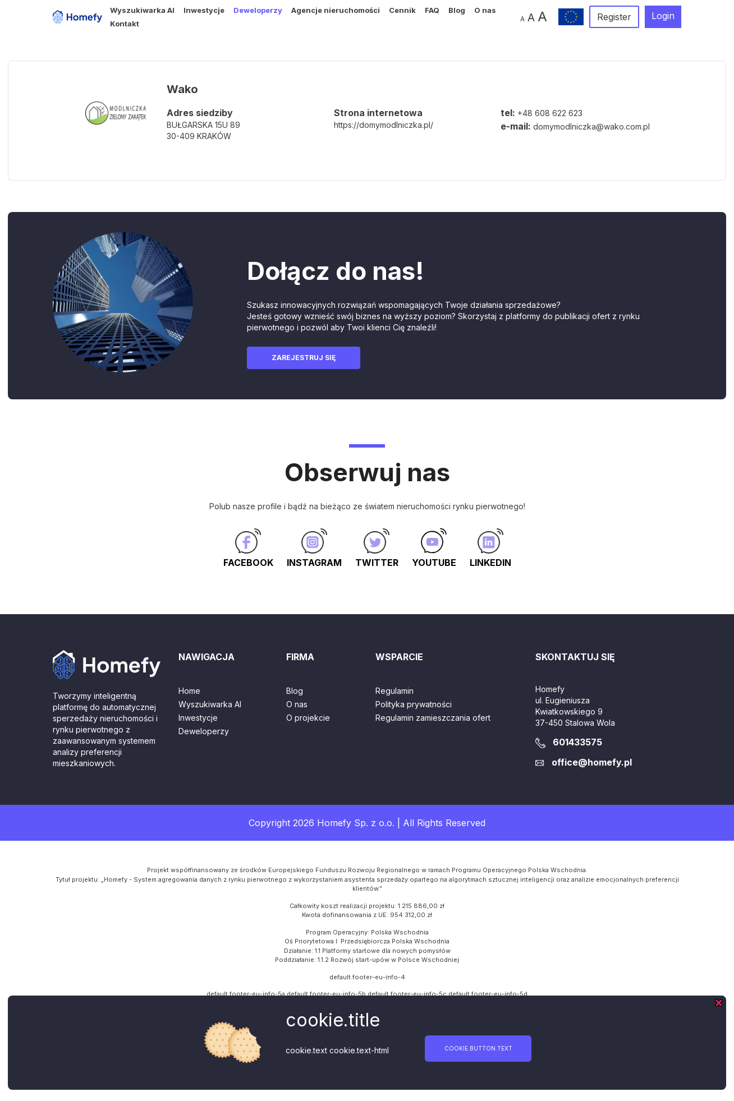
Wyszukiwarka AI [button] (142, 10)
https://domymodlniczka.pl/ (383, 125)
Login (663, 15)
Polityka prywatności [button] (413, 704)
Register (614, 16)
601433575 (577, 742)
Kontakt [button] (124, 23)
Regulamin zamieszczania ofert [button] (432, 717)
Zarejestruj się (304, 357)
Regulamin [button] (394, 690)
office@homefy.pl (592, 762)
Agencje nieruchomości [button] (335, 10)
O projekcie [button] (308, 717)
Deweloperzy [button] (257, 10)
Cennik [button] (402, 10)
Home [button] (189, 690)
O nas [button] (485, 10)
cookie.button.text (478, 1048)
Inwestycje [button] (204, 10)
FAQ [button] (432, 10)
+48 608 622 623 (549, 113)
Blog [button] (456, 10)
